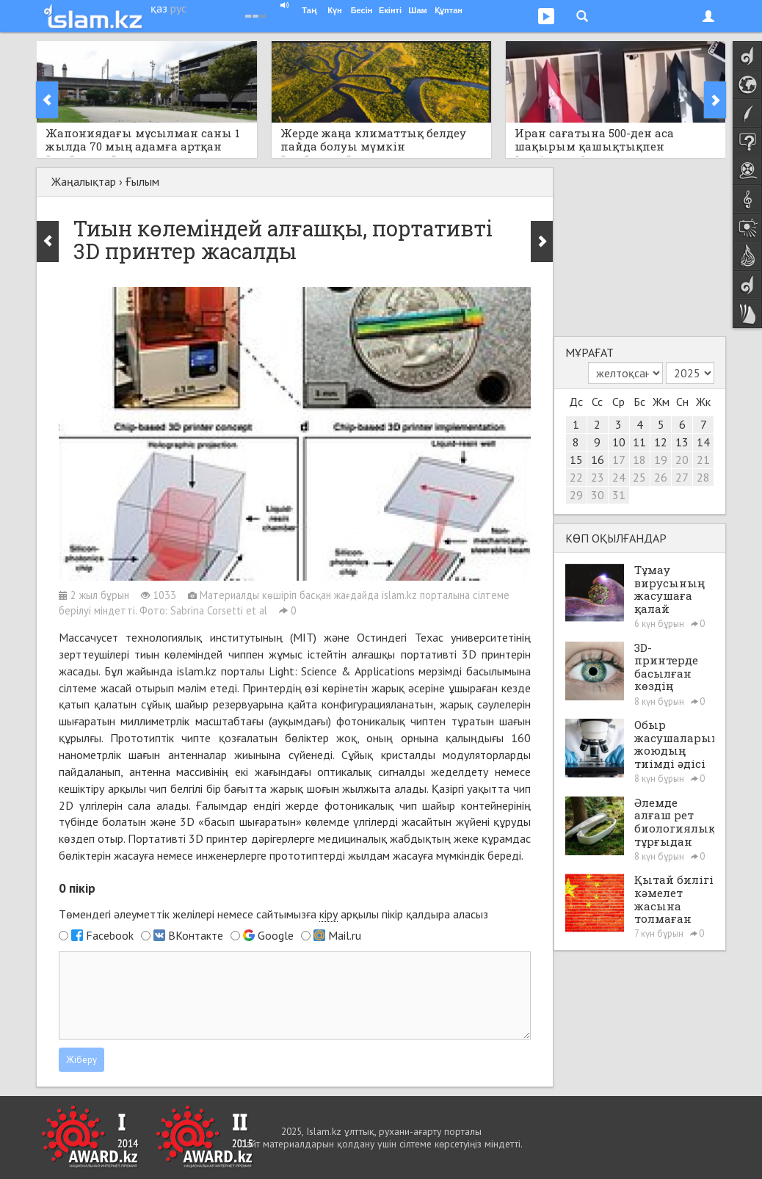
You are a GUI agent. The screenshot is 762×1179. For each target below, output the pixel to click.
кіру (328, 914)
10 (618, 442)
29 (576, 494)
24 (618, 477)
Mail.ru (344, 935)
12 (660, 442)
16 (597, 459)
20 (682, 459)
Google (276, 935)
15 (576, 459)
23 (597, 477)
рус (178, 8)
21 (703, 459)
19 (660, 459)
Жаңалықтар (83, 181)
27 (682, 477)
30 (597, 494)
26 (660, 477)
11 (639, 442)
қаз (158, 8)
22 (576, 477)
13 (682, 442)
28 (703, 477)
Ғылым (142, 181)
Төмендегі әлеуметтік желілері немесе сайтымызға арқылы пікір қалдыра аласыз (273, 914)
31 (618, 494)
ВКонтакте (195, 935)
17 (618, 459)
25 (639, 477)
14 (703, 442)
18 (639, 459)
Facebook (110, 935)
